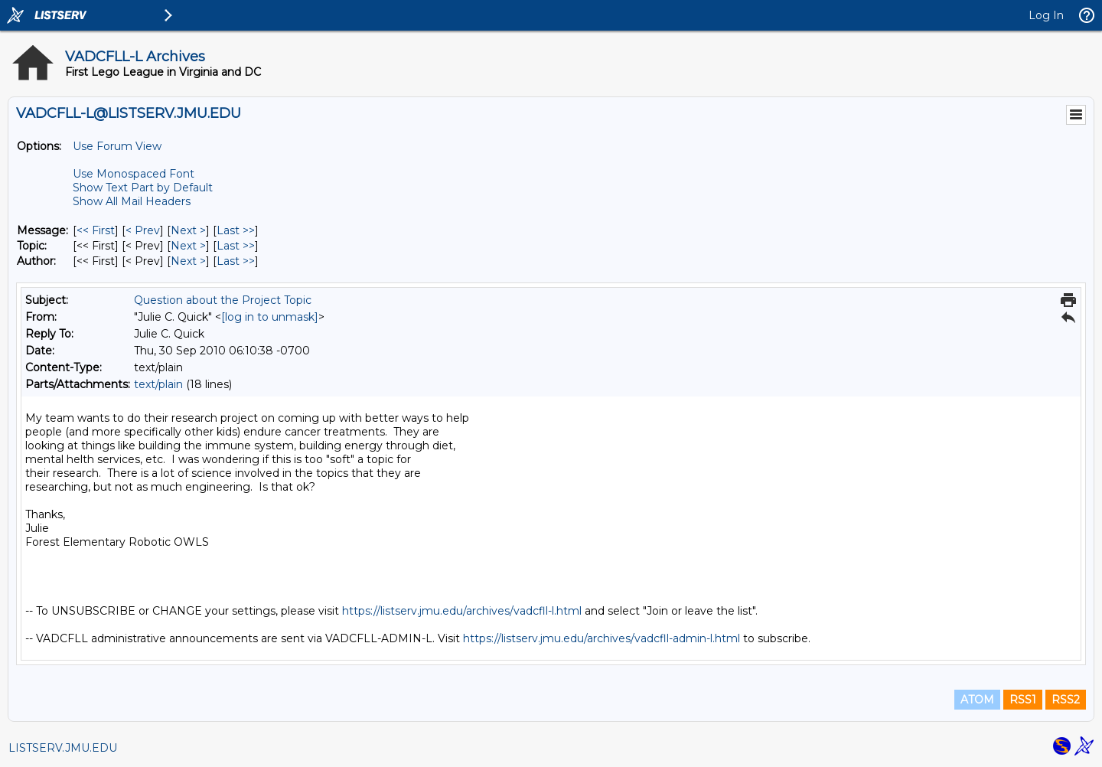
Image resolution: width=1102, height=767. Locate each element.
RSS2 (1065, 700)
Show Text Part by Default (143, 187)
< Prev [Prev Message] (143, 230)
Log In (1046, 15)
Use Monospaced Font (133, 174)
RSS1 (1022, 700)
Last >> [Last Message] (236, 230)
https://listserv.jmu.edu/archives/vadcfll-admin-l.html (601, 638)
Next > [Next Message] (188, 230)
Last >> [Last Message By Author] (236, 261)
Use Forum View (117, 146)
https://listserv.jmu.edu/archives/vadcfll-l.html (462, 611)
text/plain (158, 384)
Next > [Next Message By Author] (188, 261)
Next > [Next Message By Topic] (188, 246)
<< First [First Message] (96, 230)
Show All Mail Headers (132, 201)
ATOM (977, 700)
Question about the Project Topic (222, 300)
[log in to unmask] (269, 317)
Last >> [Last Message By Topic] (236, 246)
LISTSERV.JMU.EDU (62, 748)
